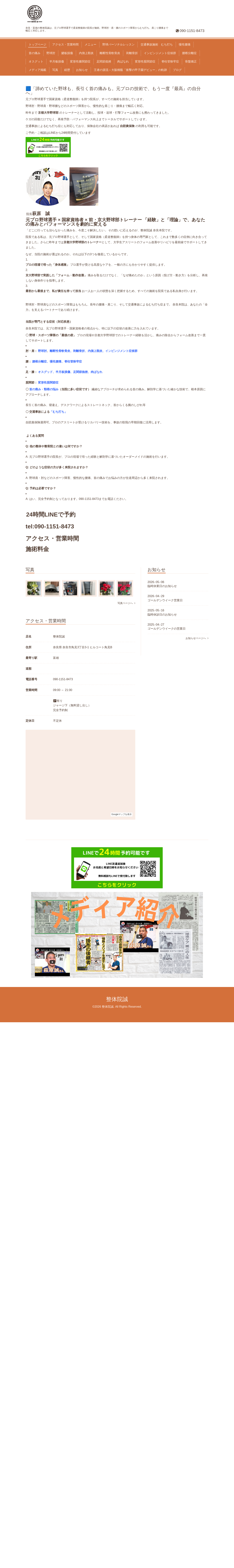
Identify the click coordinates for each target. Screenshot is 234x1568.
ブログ (177, 69)
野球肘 (50, 53)
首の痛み (34, 53)
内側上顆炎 (86, 53)
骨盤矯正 (191, 61)
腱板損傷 (67, 53)
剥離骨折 (132, 53)
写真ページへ (126, 603)
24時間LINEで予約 (50, 514)
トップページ (37, 44)
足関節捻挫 (104, 61)
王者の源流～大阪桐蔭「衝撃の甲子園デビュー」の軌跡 (130, 69)
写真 (55, 69)
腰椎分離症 (189, 53)
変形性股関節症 (145, 61)
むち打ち (58, 411)
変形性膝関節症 (80, 61)
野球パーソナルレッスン (118, 44)
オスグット (36, 61)
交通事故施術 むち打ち (157, 44)
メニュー (90, 44)
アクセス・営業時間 (65, 44)
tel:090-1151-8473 (50, 526)
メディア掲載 (37, 69)
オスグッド (45, 371)
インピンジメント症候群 (160, 53)
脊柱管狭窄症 (170, 61)
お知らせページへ (197, 638)
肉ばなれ (123, 61)
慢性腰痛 (184, 44)
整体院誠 (117, 999)
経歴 (67, 69)
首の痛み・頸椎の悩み (43, 389)
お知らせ (82, 69)
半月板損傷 (56, 61)
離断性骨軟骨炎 (110, 53)
